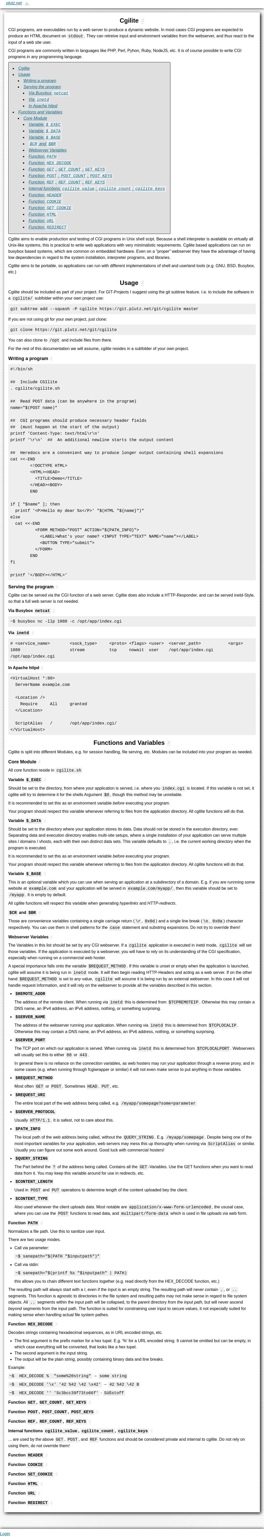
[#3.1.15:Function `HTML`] (41, 1484)
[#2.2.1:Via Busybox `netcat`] (54, 611)
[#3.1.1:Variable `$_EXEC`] (45, 780)
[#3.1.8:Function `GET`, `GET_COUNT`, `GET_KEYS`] (90, 1402)
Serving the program (42, 87)
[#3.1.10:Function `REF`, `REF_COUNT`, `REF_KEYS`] (90, 1421)
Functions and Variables (40, 112)
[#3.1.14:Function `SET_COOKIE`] (56, 1474)
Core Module (35, 118)
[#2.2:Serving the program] (56, 586)
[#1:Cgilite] (142, 20)
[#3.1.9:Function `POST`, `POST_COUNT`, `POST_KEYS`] (97, 1412)
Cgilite (24, 68)
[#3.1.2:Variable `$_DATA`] (45, 821)
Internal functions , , (97, 189)
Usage (24, 74)
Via (39, 100)
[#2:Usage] (142, 282)
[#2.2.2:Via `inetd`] (32, 633)
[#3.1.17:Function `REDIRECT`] (51, 1503)
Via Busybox (49, 93)
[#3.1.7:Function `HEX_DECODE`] (56, 1324)
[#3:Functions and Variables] (168, 742)
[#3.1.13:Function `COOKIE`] (46, 1465)
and (43, 144)
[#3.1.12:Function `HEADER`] (46, 1455)
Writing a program (39, 80)
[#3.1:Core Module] (39, 761)
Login (5, 1534)
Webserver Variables (48, 150)
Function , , (67, 169)
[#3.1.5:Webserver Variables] (51, 937)
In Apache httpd (43, 106)
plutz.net (14, 3)
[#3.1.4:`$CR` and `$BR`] (39, 913)
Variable (45, 125)
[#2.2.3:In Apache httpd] (42, 668)
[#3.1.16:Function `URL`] (39, 1493)
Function (43, 156)
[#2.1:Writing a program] (51, 358)
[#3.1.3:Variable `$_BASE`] (45, 874)
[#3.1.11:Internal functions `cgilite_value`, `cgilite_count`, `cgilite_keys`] (151, 1431)
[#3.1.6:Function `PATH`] (41, 1223)
